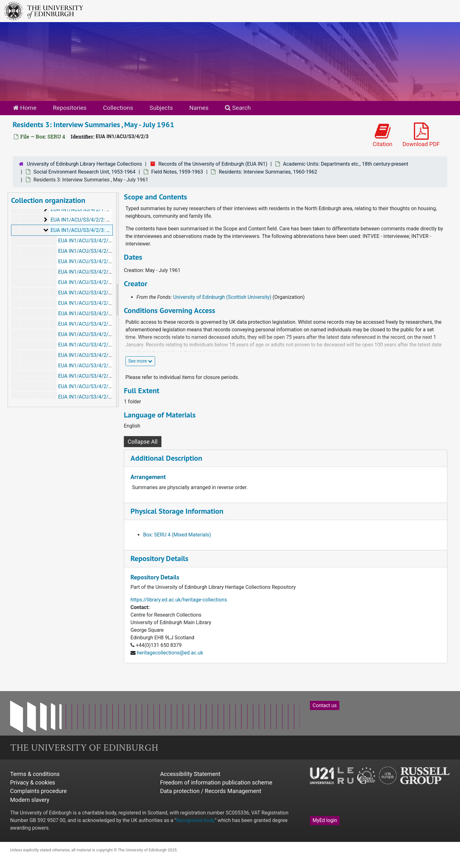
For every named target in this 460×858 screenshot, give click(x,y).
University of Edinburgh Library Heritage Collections (84, 164)
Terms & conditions (35, 774)
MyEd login (324, 820)
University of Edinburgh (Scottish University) (222, 297)
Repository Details (159, 558)
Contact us (324, 705)
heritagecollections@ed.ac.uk (170, 653)
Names (199, 107)
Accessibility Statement (190, 774)
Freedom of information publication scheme (216, 782)
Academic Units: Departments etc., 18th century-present (346, 164)
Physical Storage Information (176, 511)
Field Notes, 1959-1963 (177, 172)
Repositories (70, 107)
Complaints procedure (38, 791)
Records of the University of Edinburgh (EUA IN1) (212, 164)
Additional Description (166, 458)
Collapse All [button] (143, 441)
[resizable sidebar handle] (117, 300)
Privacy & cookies (32, 782)
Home (24, 107)
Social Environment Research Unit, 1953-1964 (84, 172)
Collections (118, 107)
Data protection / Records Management (210, 791)
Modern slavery (29, 799)
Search (238, 107)
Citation (382, 135)
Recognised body (195, 820)
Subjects (161, 107)
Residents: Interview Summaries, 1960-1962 (268, 172)
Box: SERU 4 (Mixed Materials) (177, 535)
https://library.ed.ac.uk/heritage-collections (178, 600)
